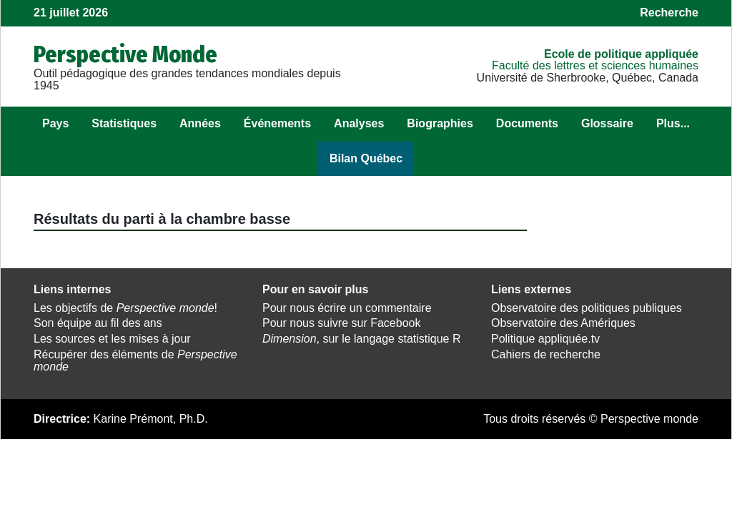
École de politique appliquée (621, 54)
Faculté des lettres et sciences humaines (595, 65)
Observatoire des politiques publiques (586, 308)
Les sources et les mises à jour (112, 339)
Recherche (669, 12)
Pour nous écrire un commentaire (347, 308)
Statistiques (124, 123)
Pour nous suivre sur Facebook (341, 323)
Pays (55, 123)
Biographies (440, 123)
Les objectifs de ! (125, 308)
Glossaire (607, 123)
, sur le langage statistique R (361, 339)
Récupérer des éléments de (135, 360)
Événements (277, 123)
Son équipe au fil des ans (98, 323)
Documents (527, 123)
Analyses (359, 123)
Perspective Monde (125, 54)
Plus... (673, 123)
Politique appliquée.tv (545, 339)
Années (200, 123)
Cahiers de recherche (545, 354)
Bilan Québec (366, 158)
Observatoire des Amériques (563, 323)
